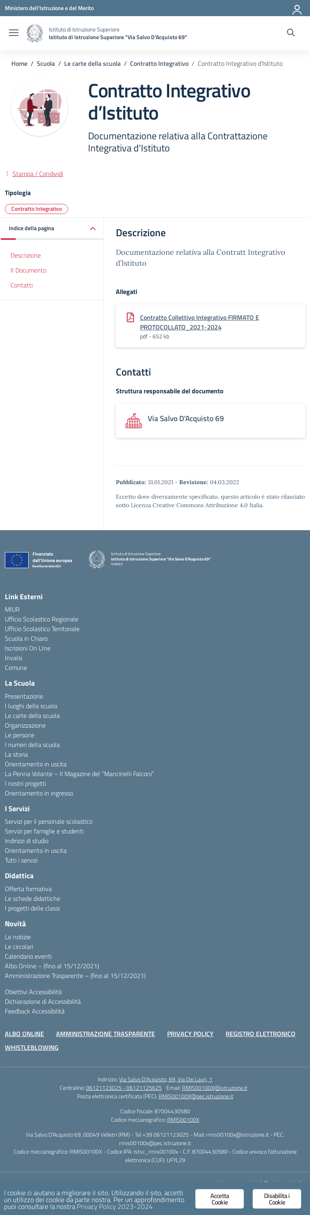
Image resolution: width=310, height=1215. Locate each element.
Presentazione (24, 696)
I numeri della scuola (32, 744)
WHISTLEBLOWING (32, 1047)
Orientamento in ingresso (39, 793)
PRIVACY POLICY (190, 1034)
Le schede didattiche (32, 898)
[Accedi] (297, 8)
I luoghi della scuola (31, 706)
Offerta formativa (28, 889)
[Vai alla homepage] (35, 33)
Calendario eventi (28, 956)
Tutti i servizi (21, 860)
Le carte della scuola (32, 715)
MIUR (12, 609)
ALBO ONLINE (24, 1034)
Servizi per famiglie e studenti (44, 831)
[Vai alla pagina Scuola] (46, 63)
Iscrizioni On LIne (27, 648)
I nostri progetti (25, 783)
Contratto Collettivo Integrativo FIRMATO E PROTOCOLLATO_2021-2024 (199, 322)
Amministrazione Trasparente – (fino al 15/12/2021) (75, 975)
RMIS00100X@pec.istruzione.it (196, 1096)
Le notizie (18, 937)
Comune (16, 667)
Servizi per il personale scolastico (48, 821)
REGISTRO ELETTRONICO (260, 1034)
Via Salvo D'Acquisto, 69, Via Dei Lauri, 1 (165, 1079)
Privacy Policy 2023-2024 (115, 1206)
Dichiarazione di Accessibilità (43, 1001)
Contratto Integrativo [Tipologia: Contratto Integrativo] (36, 208)
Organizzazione (25, 725)
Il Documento (28, 270)
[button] (52, 229)
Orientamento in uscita (36, 764)
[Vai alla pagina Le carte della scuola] (92, 63)
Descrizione (25, 255)
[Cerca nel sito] (291, 33)
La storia (16, 754)
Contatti (21, 285)
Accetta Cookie (219, 1199)
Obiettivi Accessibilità (33, 992)
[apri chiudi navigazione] (14, 33)
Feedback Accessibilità (35, 1011)
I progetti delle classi (32, 908)
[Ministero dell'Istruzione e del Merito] (49, 8)
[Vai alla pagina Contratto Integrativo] (159, 63)
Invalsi (13, 658)
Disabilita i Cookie (276, 1199)
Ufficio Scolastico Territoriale (42, 629)
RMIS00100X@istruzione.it (214, 1087)
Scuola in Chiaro (26, 638)
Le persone (19, 735)
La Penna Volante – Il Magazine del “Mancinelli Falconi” (79, 774)
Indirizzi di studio (26, 841)
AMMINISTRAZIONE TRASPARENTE (105, 1034)
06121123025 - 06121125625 (124, 1087)
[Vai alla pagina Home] (19, 63)
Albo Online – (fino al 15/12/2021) (52, 966)
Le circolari (19, 946)
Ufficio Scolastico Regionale (41, 619)
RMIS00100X (183, 1119)
